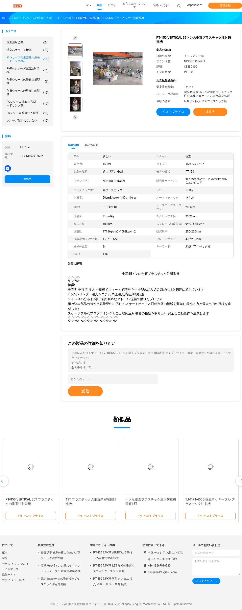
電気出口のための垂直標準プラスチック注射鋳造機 (60, 581)
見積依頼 (225, 5)
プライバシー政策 (13, 580)
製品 (5, 558)
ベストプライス (173, 112)
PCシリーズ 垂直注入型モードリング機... (27, 103)
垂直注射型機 (27, 42)
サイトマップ (10, 569)
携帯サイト (9, 574)
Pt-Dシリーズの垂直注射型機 (27, 81)
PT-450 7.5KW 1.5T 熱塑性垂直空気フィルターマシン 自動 (113, 568)
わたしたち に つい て (15, 563)
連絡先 (27, 179)
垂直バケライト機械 (27, 50)
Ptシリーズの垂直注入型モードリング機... (27, 59)
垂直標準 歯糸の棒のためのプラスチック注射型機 (60, 555)
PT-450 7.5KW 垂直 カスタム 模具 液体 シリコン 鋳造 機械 (112, 581)
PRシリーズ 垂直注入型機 (27, 113)
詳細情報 (73, 145)
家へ (5, 552)
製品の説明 (91, 145)
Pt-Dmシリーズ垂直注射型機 (27, 70)
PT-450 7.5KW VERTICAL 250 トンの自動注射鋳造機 (113, 555)
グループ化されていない (27, 121)
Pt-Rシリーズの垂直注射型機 (27, 92)
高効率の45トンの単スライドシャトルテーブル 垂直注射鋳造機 (60, 568)
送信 (85, 391)
